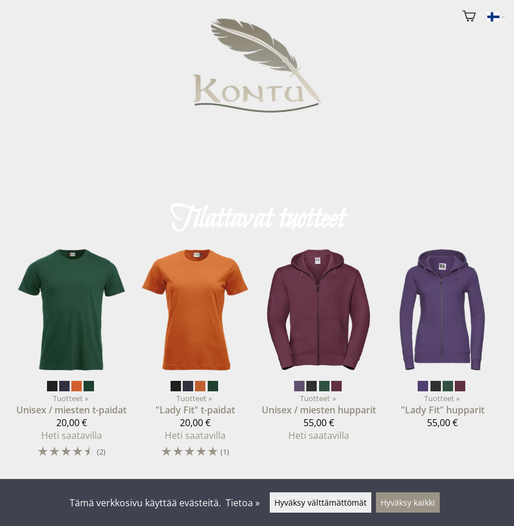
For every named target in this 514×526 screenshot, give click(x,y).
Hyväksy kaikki (408, 502)
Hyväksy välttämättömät (320, 502)
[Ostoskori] (469, 17)
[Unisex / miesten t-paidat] (71, 359)
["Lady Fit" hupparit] (442, 343)
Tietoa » (243, 502)
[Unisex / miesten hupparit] (318, 350)
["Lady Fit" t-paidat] (195, 359)
